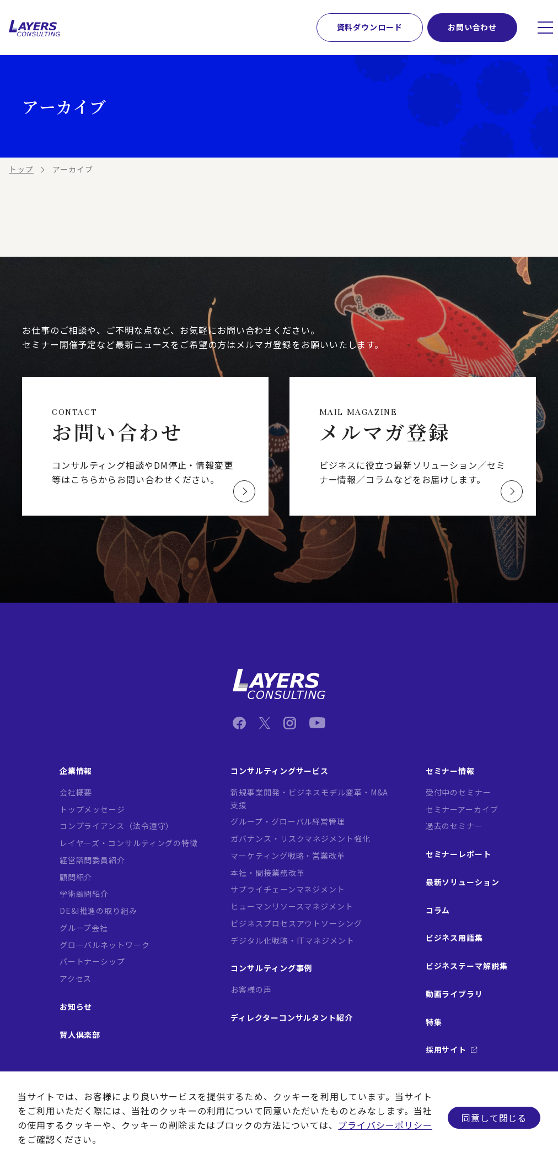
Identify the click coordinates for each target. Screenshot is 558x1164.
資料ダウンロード (370, 27)
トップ (21, 169)
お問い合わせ (472, 27)
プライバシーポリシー (385, 1124)
